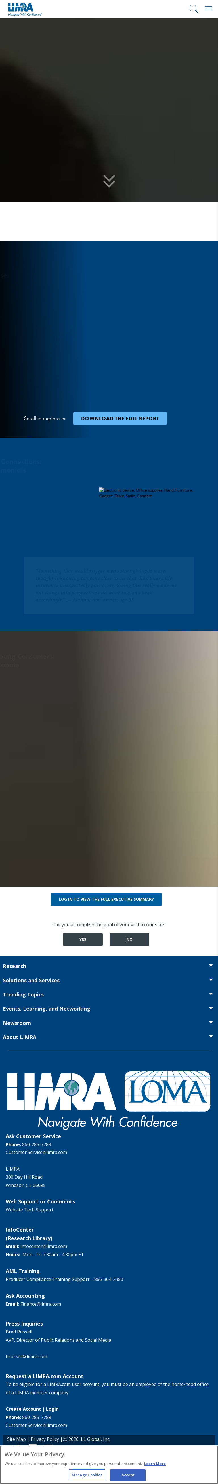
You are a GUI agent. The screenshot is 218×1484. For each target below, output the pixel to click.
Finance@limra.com (40, 1304)
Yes (82, 939)
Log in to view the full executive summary (106, 899)
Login (52, 1409)
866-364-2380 (108, 1279)
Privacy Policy (45, 1439)
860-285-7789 (36, 1144)
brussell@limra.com (26, 1356)
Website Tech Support (29, 1210)
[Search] (194, 9)
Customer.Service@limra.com (36, 1152)
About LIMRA (19, 1037)
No (129, 939)
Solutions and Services (31, 980)
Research (14, 966)
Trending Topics (23, 994)
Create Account (23, 1409)
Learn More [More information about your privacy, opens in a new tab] (155, 1463)
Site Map (16, 1439)
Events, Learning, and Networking (46, 1008)
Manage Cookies (87, 1475)
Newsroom (17, 1022)
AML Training (23, 1271)
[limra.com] (24, 9)
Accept (127, 1475)
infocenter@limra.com (43, 1246)
